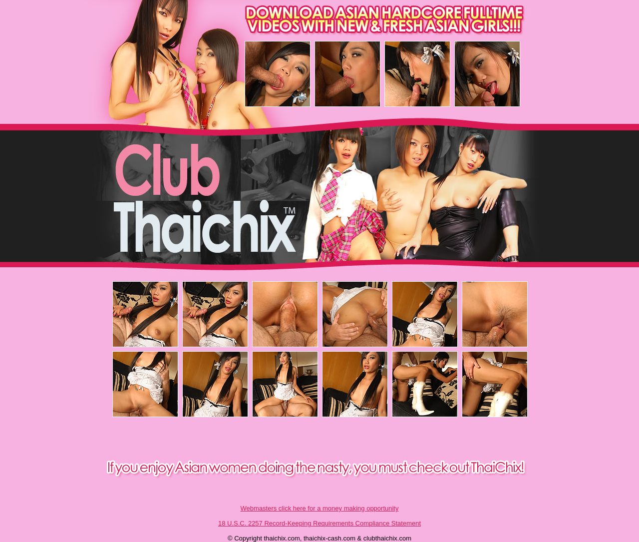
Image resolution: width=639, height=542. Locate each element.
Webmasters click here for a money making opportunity (320, 508)
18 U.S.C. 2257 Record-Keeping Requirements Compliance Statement (319, 523)
